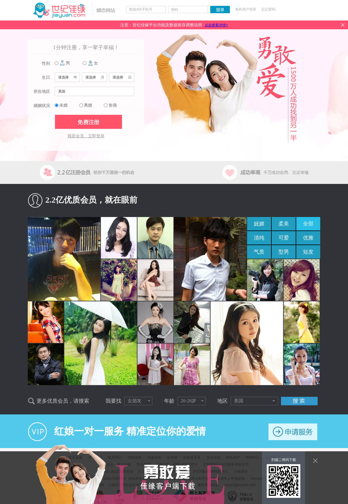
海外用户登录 (245, 9)
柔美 (283, 224)
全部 (308, 224)
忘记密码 (268, 9)
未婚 (63, 105)
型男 (283, 252)
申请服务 (292, 431)
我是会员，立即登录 (86, 136)
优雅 (308, 238)
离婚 (88, 105)
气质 (259, 252)
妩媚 (259, 224)
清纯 (259, 238)
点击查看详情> (216, 25)
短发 (308, 252)
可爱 (283, 238)
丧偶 (112, 105)
